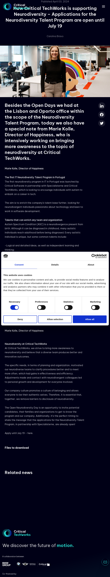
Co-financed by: (9, 574)
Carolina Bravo (55, 36)
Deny (20, 319)
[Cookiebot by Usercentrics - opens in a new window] (94, 256)
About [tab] (91, 264)
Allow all (89, 319)
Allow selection (55, 319)
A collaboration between (13, 556)
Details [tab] (55, 264)
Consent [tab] (19, 264)
